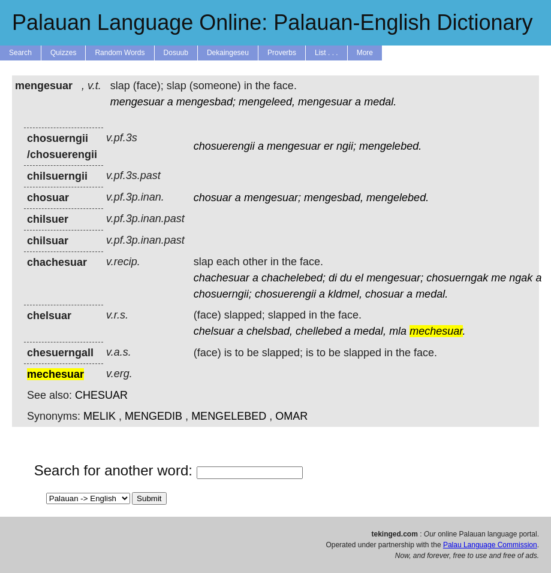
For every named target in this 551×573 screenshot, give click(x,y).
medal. (380, 102)
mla (398, 331)
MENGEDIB (153, 416)
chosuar (213, 198)
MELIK (99, 416)
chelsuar (214, 331)
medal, (370, 331)
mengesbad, (333, 198)
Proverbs (281, 52)
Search (20, 52)
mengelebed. (390, 146)
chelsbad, (269, 331)
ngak (520, 278)
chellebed (319, 331)
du (346, 278)
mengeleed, (267, 102)
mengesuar (137, 102)
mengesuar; (272, 198)
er (328, 146)
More (365, 52)
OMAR (291, 416)
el (359, 278)
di (333, 278)
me (498, 278)
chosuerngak (457, 278)
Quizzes (63, 52)
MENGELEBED (228, 416)
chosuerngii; (223, 294)
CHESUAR (101, 395)
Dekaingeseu (228, 52)
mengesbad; (206, 102)
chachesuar (221, 278)
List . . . (326, 52)
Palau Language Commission (490, 545)
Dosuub (176, 52)
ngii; (346, 146)
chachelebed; (293, 278)
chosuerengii (224, 146)
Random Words (119, 52)
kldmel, (345, 294)
